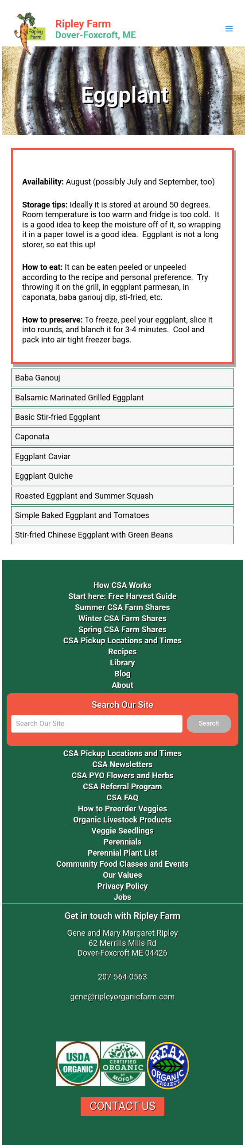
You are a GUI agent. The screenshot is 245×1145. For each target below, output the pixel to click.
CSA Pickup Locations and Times (122, 640)
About (122, 685)
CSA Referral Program (122, 786)
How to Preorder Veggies (122, 808)
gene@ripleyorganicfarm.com (122, 996)
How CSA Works (122, 585)
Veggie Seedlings (122, 830)
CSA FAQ (122, 797)
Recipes (122, 651)
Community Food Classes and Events (122, 863)
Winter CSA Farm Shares (122, 618)
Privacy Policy (122, 886)
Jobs (123, 897)
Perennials (123, 841)
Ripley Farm (83, 24)
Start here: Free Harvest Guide (122, 596)
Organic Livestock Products (122, 819)
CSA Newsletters (122, 764)
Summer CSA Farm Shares (122, 607)
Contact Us (122, 1106)
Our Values (122, 875)
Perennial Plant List (123, 852)
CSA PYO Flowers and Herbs (123, 775)
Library (122, 662)
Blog (122, 673)
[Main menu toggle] (229, 28)
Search (209, 723)
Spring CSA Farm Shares (122, 629)
